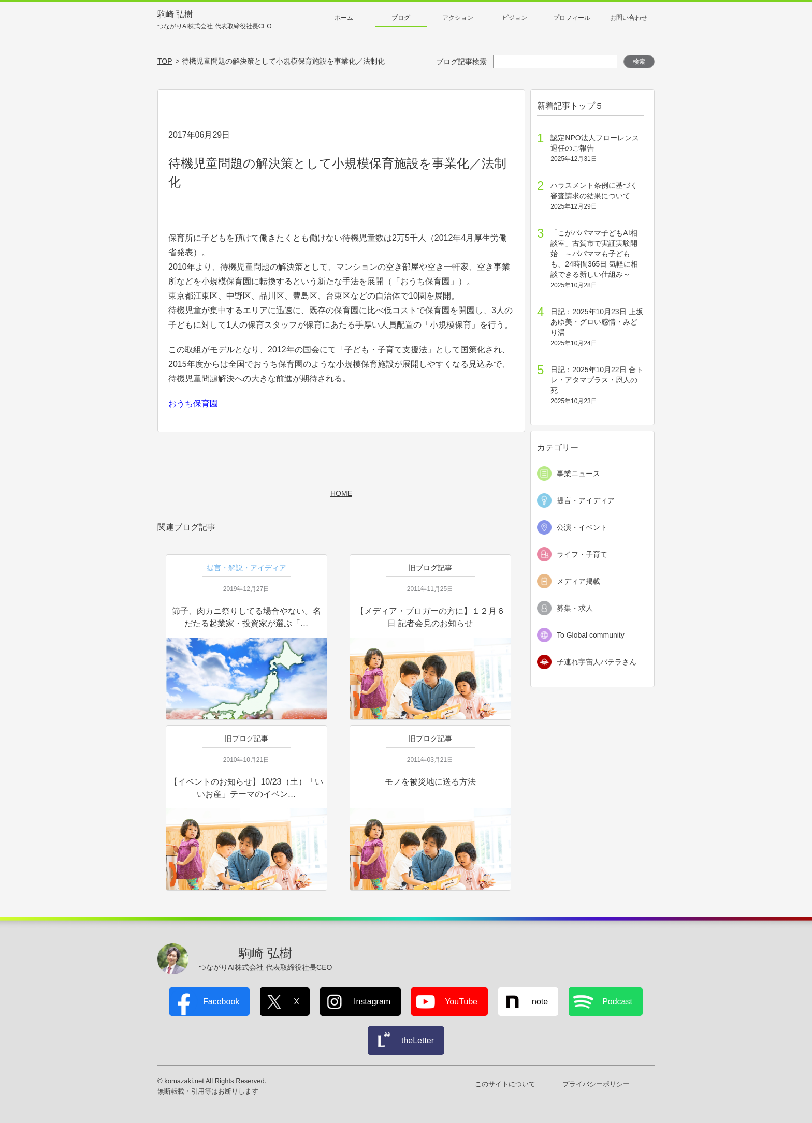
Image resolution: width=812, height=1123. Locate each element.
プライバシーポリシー (596, 1084)
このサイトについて (505, 1084)
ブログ (401, 17)
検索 (639, 61)
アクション (457, 17)
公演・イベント (582, 527)
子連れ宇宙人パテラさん (596, 662)
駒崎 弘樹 (214, 20)
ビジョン (514, 17)
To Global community (591, 635)
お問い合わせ (628, 17)
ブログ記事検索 (461, 61)
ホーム (344, 17)
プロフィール (571, 17)
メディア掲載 (578, 581)
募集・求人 (575, 608)
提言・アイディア (586, 500)
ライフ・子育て (582, 554)
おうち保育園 (193, 403)
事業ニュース (578, 473)
